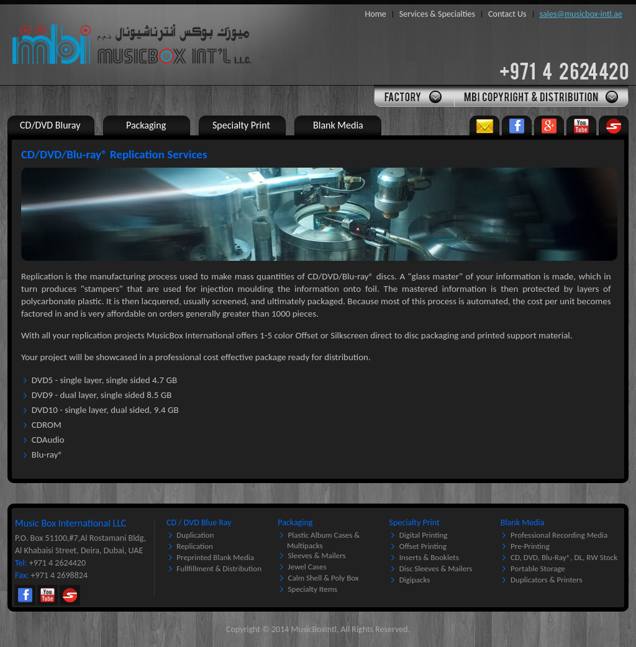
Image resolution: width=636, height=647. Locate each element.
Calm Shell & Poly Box (323, 577)
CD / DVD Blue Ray (199, 522)
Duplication (195, 535)
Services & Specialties (437, 14)
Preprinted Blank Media (215, 557)
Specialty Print (414, 522)
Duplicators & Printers (546, 579)
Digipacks (414, 579)
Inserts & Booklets (429, 557)
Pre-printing (530, 546)
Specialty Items (313, 589)
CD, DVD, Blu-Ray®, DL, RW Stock (564, 557)
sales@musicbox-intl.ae (581, 14)
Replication (194, 546)
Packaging (295, 522)
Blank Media (523, 522)
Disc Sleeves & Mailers (436, 568)
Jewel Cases (307, 566)
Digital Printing (423, 535)
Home (375, 14)
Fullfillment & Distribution (218, 568)
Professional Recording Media (559, 535)
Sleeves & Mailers (317, 555)
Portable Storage (538, 568)
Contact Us (507, 14)
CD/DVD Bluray (50, 125)
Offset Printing (423, 546)
